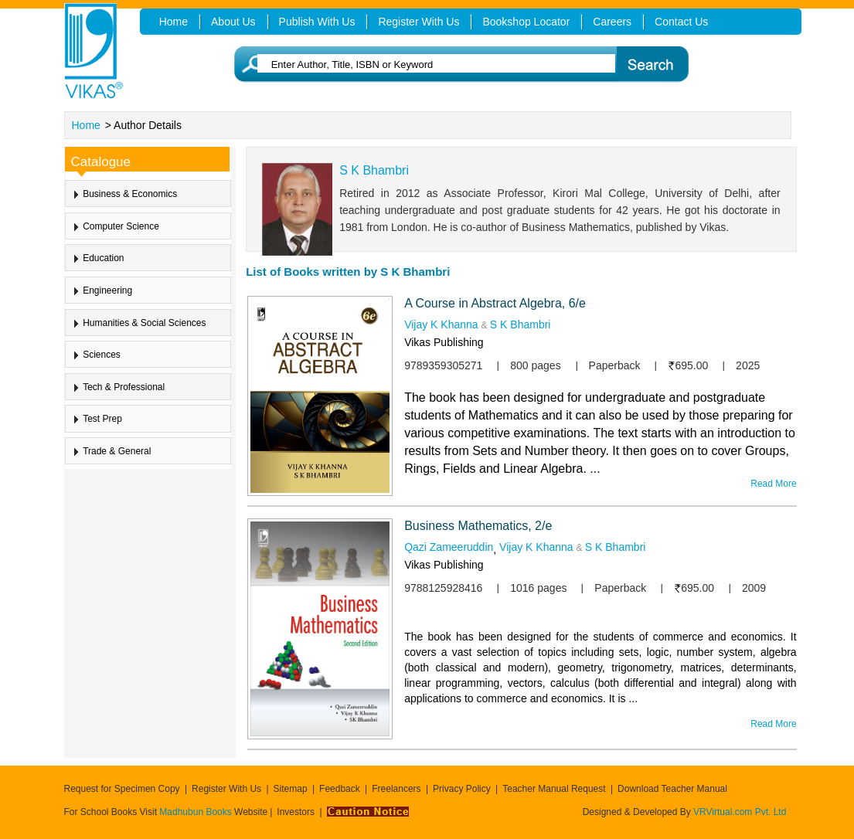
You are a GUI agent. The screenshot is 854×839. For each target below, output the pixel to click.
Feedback (339, 788)
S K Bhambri (520, 324)
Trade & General (117, 451)
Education (103, 258)
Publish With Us (317, 21)
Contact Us (681, 21)
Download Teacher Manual (672, 788)
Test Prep (102, 418)
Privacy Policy (462, 788)
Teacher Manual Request (553, 788)
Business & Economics (130, 194)
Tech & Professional (124, 387)
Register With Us (226, 788)
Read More (773, 483)
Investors (296, 812)
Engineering (107, 290)
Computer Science (121, 226)
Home (86, 125)
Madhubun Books (196, 812)
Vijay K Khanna (441, 324)
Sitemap (291, 788)
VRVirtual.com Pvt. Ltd (739, 812)
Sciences (102, 354)
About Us (233, 21)
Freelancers (396, 788)
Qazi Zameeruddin (448, 547)
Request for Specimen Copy (122, 788)
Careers (612, 21)
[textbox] (459, 64)
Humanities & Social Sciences (144, 323)
